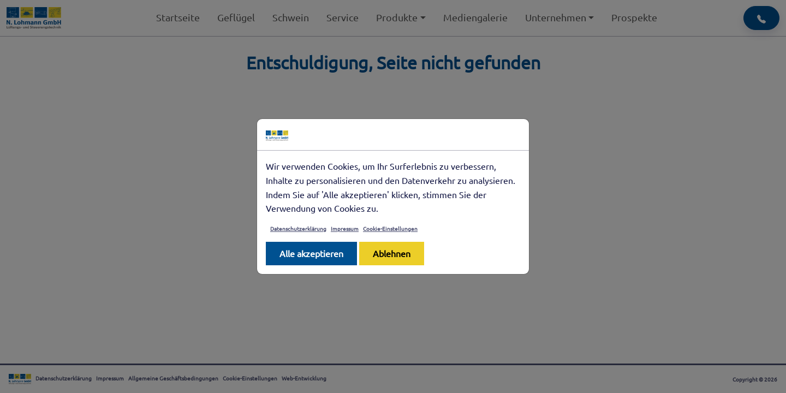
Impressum (345, 228)
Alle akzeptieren (311, 253)
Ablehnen (391, 253)
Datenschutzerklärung (298, 228)
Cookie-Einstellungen (390, 228)
